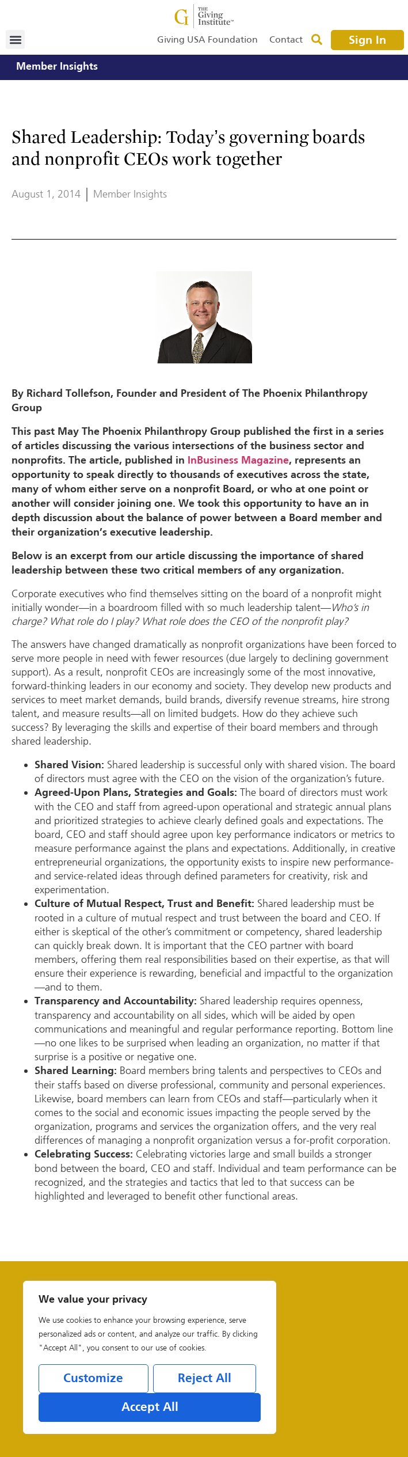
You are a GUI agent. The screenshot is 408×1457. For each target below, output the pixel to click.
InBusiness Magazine (238, 461)
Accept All (149, 1407)
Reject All (204, 1378)
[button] (15, 39)
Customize (93, 1378)
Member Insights (57, 67)
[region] (149, 1357)
